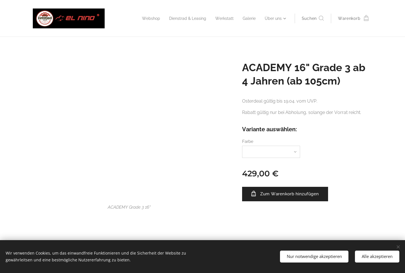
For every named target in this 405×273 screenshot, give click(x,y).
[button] (313, 18)
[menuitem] (143, 18)
